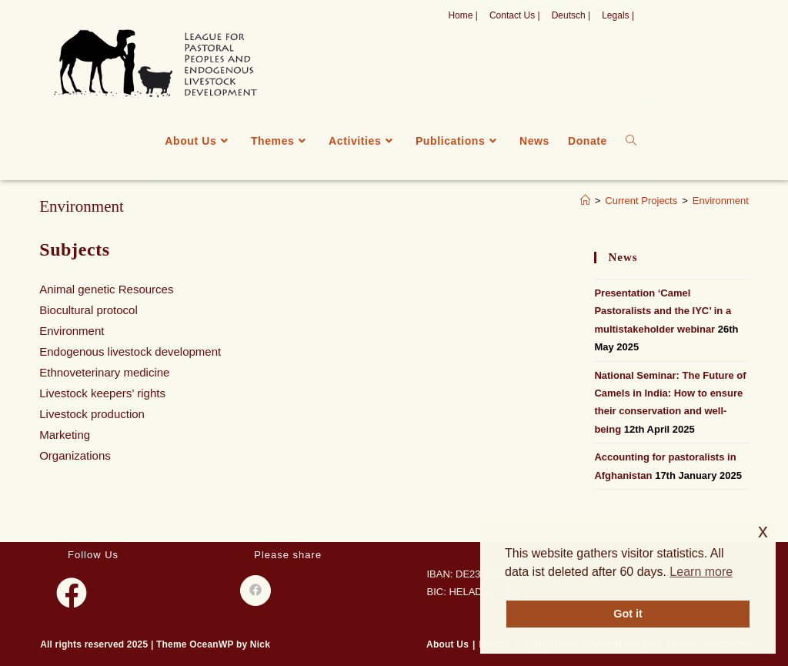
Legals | (618, 15)
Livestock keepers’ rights (102, 393)
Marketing (64, 434)
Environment (721, 200)
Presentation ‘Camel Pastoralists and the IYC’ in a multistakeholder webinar (662, 311)
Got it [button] (628, 613)
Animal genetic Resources (106, 289)
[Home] (585, 200)
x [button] (763, 531)
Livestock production (92, 413)
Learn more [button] (701, 571)
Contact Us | (514, 15)
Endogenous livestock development (130, 351)
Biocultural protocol (88, 309)
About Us (447, 644)
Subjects (74, 249)
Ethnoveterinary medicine (104, 372)
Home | (462, 15)
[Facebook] (71, 592)
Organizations (75, 455)
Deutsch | (571, 15)
